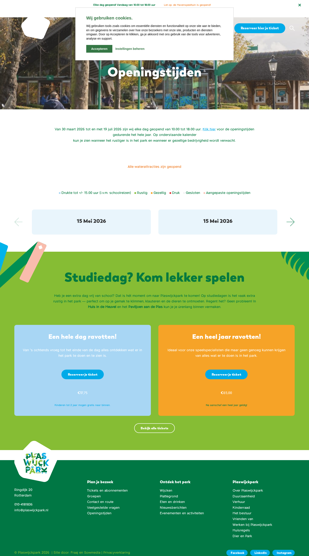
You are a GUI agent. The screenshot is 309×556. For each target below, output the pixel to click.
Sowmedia (93, 545)
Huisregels (241, 523)
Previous (18, 215)
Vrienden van (243, 512)
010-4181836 (24, 498)
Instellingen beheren (129, 49)
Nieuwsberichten (173, 501)
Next (290, 215)
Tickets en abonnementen (107, 484)
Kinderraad (241, 501)
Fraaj (75, 545)
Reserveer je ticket (82, 367)
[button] (292, 21)
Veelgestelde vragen (103, 501)
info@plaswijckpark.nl (31, 503)
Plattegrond (169, 490)
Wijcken (166, 484)
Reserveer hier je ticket (259, 21)
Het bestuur (242, 506)
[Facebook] (235, 546)
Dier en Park (243, 529)
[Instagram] (283, 546)
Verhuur (239, 495)
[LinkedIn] (259, 546)
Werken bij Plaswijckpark (253, 518)
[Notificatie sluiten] (299, 5)
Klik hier (209, 122)
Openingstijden (99, 506)
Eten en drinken (172, 495)
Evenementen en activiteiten (182, 506)
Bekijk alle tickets (154, 421)
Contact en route (100, 495)
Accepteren (99, 49)
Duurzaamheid (244, 490)
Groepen (94, 490)
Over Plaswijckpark (248, 484)
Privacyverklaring (118, 545)
